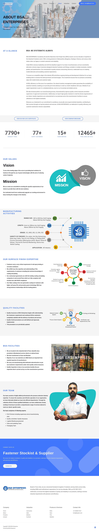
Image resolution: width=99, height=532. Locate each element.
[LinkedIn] (95, 527)
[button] (55, 3)
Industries (66, 3)
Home (45, 3)
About (59, 3)
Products (52, 3)
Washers (52, 517)
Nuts (51, 513)
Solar (27, 513)
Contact (74, 3)
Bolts (51, 511)
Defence (28, 515)
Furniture (28, 517)
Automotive (29, 511)
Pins (51, 515)
